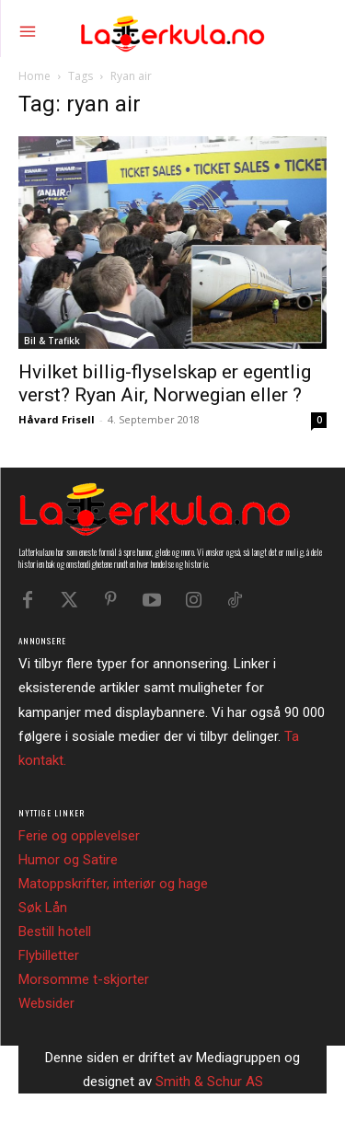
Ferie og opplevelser (79, 835)
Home (34, 76)
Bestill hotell (54, 931)
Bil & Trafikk (52, 340)
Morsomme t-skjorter (83, 979)
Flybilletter (48, 955)
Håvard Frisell (56, 419)
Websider (46, 1003)
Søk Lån (42, 907)
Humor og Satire (68, 859)
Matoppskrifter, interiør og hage (113, 883)
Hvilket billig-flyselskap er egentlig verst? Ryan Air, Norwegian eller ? (164, 383)
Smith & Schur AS (209, 1081)
